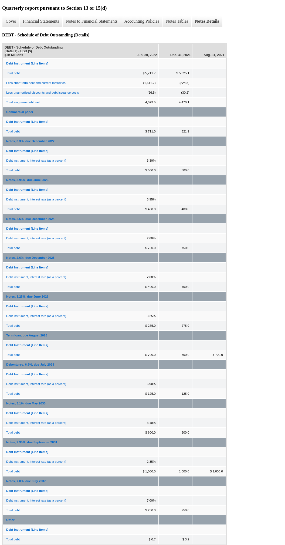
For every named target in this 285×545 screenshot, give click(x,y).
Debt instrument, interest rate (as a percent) (36, 160)
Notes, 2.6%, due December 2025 (30, 257)
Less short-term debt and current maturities (36, 82)
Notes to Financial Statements (92, 21)
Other (10, 520)
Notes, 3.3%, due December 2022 (30, 141)
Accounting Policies (141, 21)
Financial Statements (41, 21)
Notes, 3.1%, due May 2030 (26, 403)
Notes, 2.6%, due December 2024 (30, 218)
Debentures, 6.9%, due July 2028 (30, 364)
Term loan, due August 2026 (26, 335)
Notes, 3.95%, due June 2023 (27, 180)
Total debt (13, 73)
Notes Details (207, 21)
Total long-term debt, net (23, 102)
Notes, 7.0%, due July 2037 (26, 481)
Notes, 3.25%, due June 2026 (27, 296)
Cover (11, 21)
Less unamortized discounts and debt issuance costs (42, 92)
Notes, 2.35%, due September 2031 (31, 442)
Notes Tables (177, 21)
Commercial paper (19, 112)
